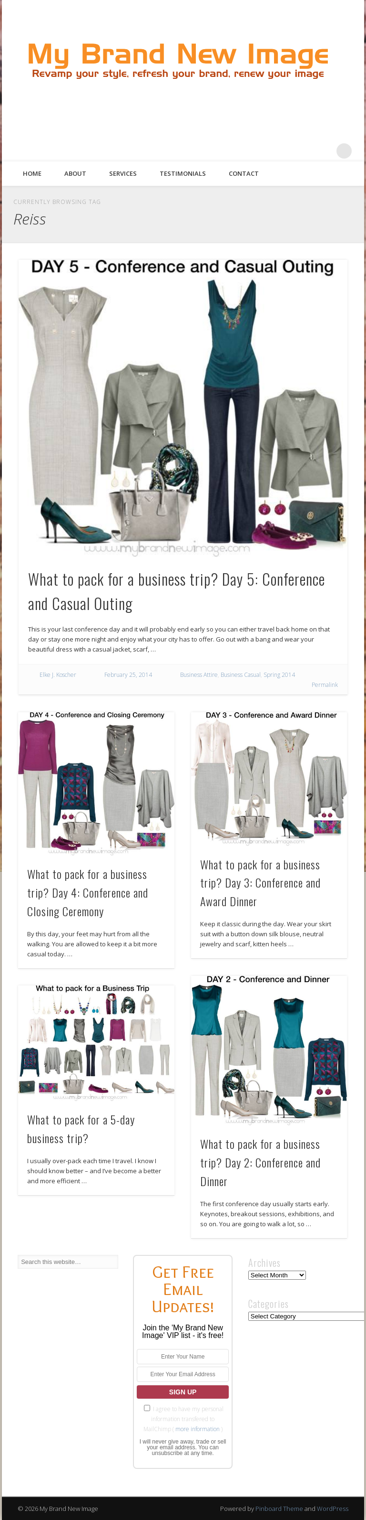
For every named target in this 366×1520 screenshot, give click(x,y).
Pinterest (305, 151)
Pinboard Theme (279, 1508)
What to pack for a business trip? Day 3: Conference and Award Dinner (260, 883)
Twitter (285, 151)
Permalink (325, 685)
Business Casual (241, 675)
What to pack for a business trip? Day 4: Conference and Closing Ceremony (87, 892)
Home (32, 173)
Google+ (324, 151)
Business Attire (199, 675)
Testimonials (183, 173)
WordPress (332, 1508)
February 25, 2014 (128, 675)
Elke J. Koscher (58, 675)
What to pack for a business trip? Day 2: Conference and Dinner (260, 1162)
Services (123, 173)
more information (197, 1429)
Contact (244, 173)
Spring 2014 (279, 675)
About (75, 173)
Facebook (266, 151)
